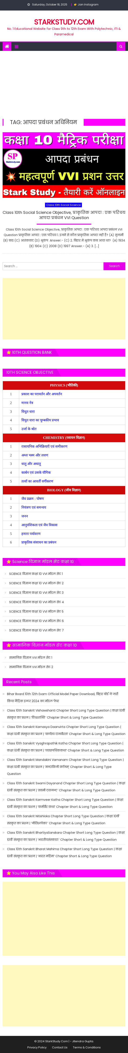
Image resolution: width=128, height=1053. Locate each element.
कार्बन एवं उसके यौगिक (36, 472)
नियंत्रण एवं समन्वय (34, 507)
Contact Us (59, 1047)
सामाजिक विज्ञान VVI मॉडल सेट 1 (30, 657)
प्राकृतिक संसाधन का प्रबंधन (39, 542)
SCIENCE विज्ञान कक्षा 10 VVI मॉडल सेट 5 (36, 611)
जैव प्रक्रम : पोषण (33, 499)
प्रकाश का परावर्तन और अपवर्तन (42, 394)
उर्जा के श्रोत (28, 429)
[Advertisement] (64, 83)
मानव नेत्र (27, 403)
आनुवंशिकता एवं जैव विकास (39, 525)
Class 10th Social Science (63, 205)
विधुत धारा (28, 411)
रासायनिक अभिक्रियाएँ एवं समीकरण (44, 446)
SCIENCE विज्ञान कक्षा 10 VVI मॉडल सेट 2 (36, 583)
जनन (25, 516)
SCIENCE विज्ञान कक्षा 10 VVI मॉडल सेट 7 (36, 630)
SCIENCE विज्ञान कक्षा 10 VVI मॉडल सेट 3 (36, 592)
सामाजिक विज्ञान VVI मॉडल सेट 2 (31, 667)
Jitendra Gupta (82, 1041)
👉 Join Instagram (86, 4)
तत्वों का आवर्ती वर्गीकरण (37, 481)
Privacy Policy (37, 1047)
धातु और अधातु (31, 464)
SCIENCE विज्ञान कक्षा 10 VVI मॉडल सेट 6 (36, 621)
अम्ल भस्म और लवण (34, 455)
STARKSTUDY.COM (64, 22)
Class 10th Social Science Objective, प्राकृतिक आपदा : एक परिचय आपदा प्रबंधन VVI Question (64, 215)
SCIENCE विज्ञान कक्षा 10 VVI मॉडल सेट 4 (36, 602)
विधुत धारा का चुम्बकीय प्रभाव (40, 420)
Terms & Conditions (87, 1047)
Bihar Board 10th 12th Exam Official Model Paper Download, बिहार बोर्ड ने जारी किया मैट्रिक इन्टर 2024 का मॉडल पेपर (62, 697)
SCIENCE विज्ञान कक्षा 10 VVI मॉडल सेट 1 (36, 574)
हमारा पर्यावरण (31, 534)
